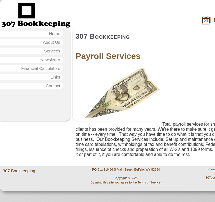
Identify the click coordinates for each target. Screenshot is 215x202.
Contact (53, 85)
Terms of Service (148, 182)
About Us (51, 42)
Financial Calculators (40, 68)
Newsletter (50, 59)
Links (55, 77)
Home (54, 33)
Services (52, 51)
